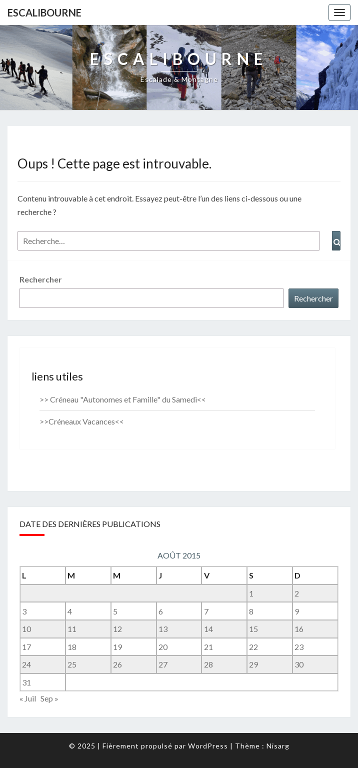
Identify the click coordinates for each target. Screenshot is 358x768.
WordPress (208, 746)
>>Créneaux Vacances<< (82, 421)
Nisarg (278, 746)
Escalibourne (45, 12)
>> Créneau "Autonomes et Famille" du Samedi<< (123, 399)
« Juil (28, 698)
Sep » (49, 698)
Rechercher (41, 279)
